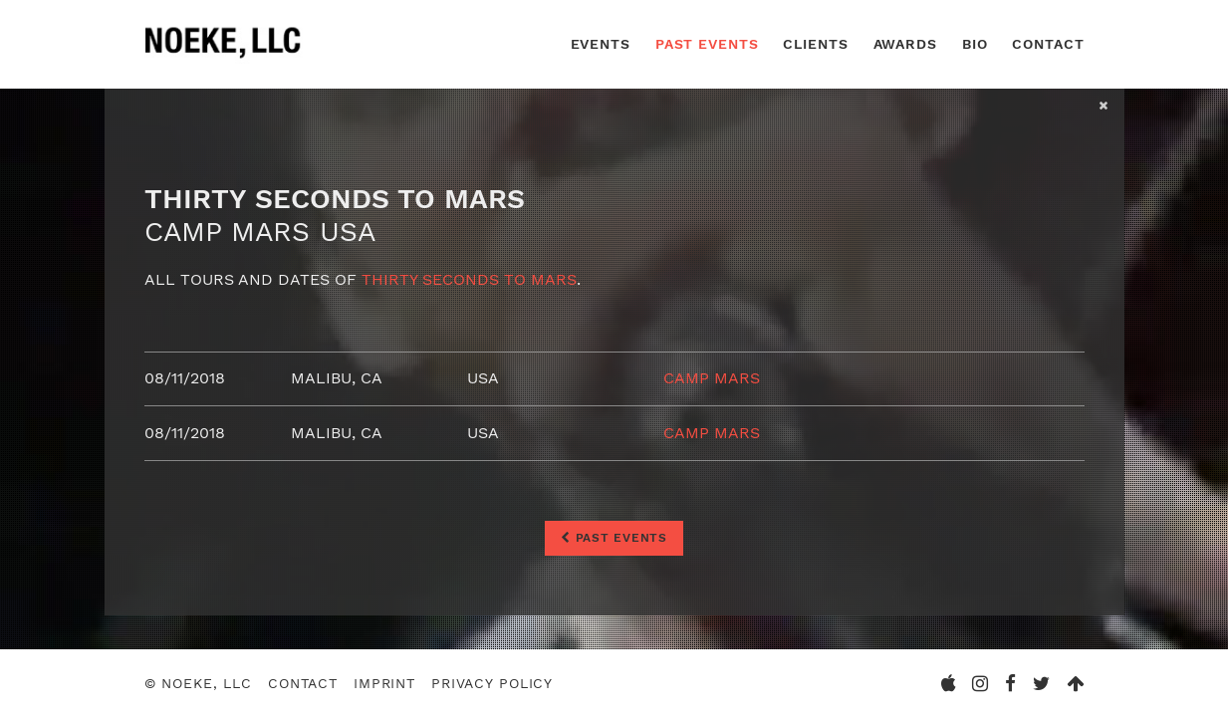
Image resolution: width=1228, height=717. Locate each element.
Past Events (707, 44)
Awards (905, 44)
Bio (975, 44)
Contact (1048, 44)
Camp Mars (711, 377)
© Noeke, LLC (198, 683)
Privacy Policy (492, 683)
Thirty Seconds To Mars (469, 279)
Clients (815, 44)
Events (600, 44)
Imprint (384, 683)
